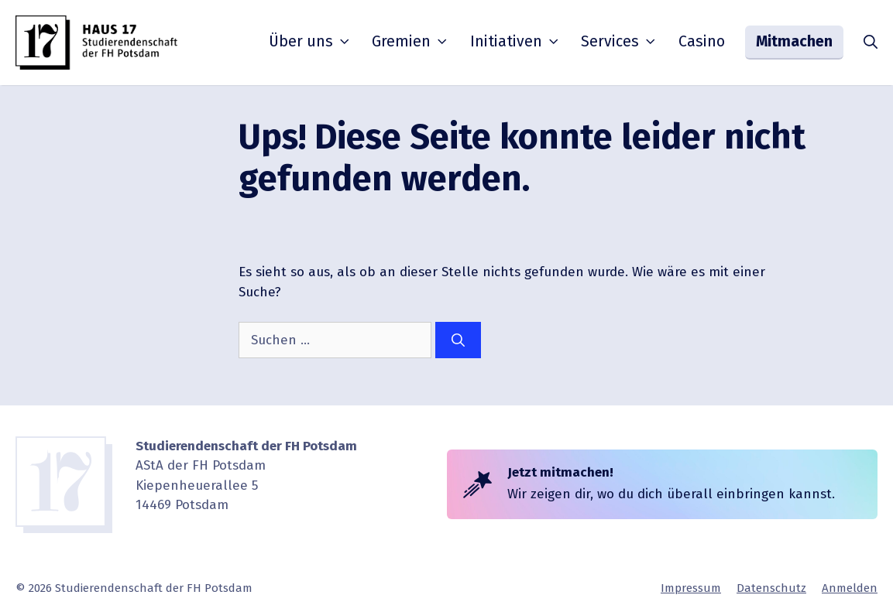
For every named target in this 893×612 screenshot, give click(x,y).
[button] (871, 42)
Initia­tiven (516, 41)
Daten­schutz (771, 588)
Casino (701, 41)
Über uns (310, 41)
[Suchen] (458, 340)
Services (619, 41)
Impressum (691, 588)
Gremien (411, 41)
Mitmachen (794, 41)
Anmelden (850, 588)
